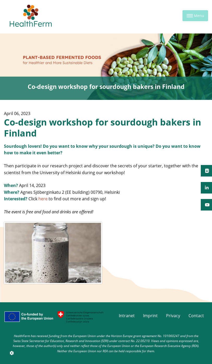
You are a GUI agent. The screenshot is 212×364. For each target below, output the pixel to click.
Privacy (173, 315)
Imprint (150, 315)
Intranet (127, 315)
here (43, 199)
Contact (196, 315)
